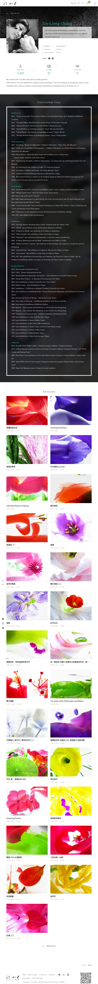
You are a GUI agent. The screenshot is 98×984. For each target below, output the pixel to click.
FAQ (24, 974)
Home (84, 965)
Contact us (43, 974)
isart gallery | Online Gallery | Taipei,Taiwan (10, 3)
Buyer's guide (32, 974)
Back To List (15, 13)
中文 (3, 581)
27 (49, 73)
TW (72, 3)
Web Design (55, 982)
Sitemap (52, 974)
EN (3, 584)
